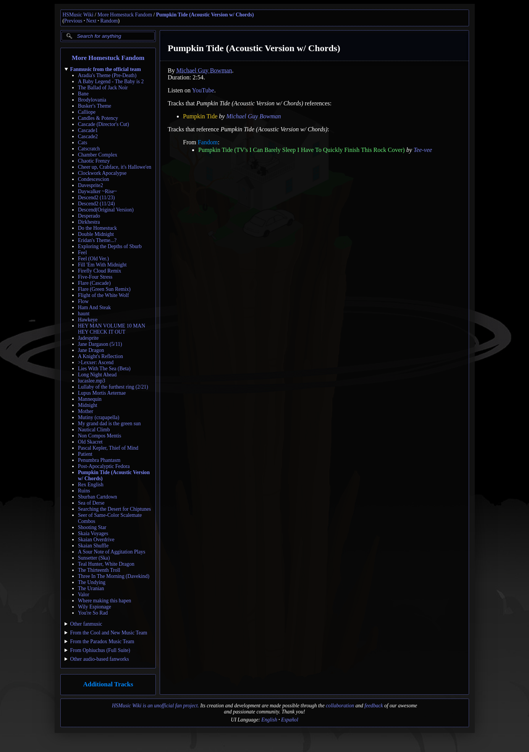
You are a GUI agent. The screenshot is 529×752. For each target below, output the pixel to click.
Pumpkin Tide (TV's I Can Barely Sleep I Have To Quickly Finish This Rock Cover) (301, 150)
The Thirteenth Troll (99, 570)
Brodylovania (92, 100)
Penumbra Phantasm (99, 460)
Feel (82, 252)
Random (109, 21)
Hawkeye (87, 320)
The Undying (91, 582)
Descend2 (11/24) (96, 204)
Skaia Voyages (93, 533)
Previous (73, 21)
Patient (85, 454)
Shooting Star (92, 527)
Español (289, 720)
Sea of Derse (91, 503)
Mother (85, 411)
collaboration (340, 705)
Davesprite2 (90, 185)
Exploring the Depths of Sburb (110, 246)
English (269, 720)
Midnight (87, 405)
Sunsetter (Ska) (94, 558)
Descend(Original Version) (106, 210)
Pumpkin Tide (200, 116)
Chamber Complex (97, 155)
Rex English (91, 484)
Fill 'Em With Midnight (102, 265)
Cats (82, 142)
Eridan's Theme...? (97, 240)
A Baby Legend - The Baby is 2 (111, 81)
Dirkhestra (89, 222)
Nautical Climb (94, 429)
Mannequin (90, 399)
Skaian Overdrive (96, 539)
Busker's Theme (94, 106)
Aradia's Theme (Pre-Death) (107, 75)
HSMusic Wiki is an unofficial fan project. (155, 705)
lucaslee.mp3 (91, 381)
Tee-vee (422, 150)
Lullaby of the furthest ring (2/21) (113, 387)
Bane (83, 94)
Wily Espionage (94, 607)
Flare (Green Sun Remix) (104, 289)
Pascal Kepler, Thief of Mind (108, 448)
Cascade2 (88, 136)
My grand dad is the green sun (109, 423)
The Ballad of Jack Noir (103, 87)
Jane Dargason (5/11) (100, 344)
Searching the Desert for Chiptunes (114, 509)
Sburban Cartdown (97, 497)
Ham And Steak (94, 307)
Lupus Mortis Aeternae (102, 393)
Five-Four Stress (95, 277)
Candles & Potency (98, 118)
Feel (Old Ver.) (93, 258)
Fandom (207, 142)
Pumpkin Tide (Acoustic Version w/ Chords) (205, 15)
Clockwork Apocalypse (102, 173)
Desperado (89, 216)
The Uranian (91, 588)
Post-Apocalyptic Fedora (104, 466)
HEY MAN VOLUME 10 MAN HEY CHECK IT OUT (111, 329)
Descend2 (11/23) (96, 197)
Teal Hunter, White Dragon (106, 564)
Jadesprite (88, 338)
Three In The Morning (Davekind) (113, 576)
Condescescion (93, 179)
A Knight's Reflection (100, 356)
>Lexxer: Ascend (95, 362)
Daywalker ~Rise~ (97, 191)
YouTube (203, 90)
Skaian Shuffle (93, 546)
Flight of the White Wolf (103, 295)
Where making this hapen (104, 601)
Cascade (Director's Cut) (103, 124)
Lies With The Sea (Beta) (104, 368)
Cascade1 (88, 130)
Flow (83, 301)
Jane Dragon (91, 350)
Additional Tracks (108, 684)
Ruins (84, 491)
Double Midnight (96, 234)
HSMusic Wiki (78, 15)
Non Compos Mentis (99, 436)
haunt (83, 313)
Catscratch (89, 149)
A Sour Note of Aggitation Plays (111, 552)
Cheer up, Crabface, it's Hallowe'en (114, 167)
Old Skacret (90, 442)
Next (91, 21)
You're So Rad (93, 613)
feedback (373, 705)
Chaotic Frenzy (94, 161)
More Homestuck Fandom (124, 15)
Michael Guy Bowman (204, 70)
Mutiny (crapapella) (98, 417)
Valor (83, 594)
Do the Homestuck (97, 228)
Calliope (86, 112)
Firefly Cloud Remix (99, 271)
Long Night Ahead (97, 375)
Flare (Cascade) (94, 283)
